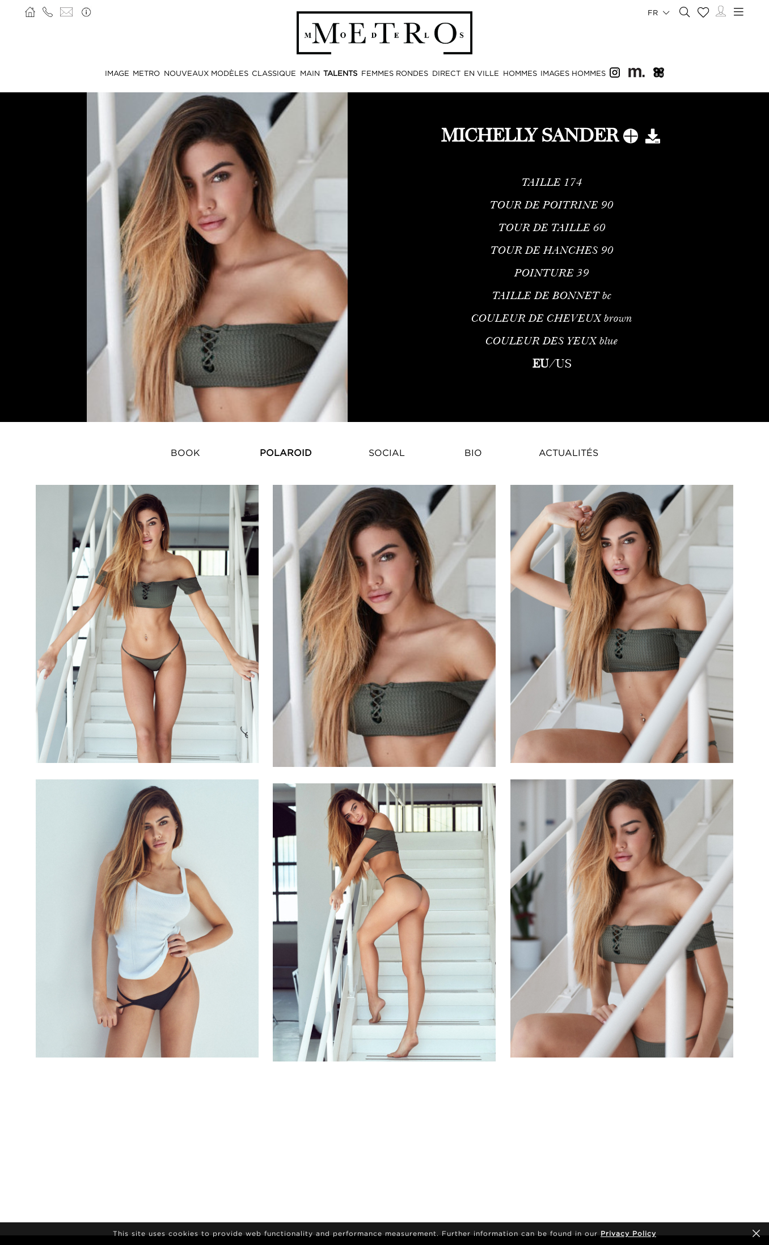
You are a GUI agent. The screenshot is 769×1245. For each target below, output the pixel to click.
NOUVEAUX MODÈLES (206, 73)
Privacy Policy (628, 1233)
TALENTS (340, 73)
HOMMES (520, 73)
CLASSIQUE (274, 73)
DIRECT (446, 73)
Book (185, 452)
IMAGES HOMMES (573, 73)
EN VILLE (481, 73)
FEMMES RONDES (394, 73)
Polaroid (286, 452)
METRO (146, 73)
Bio (473, 452)
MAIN (310, 73)
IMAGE (117, 73)
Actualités (568, 452)
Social (387, 452)
